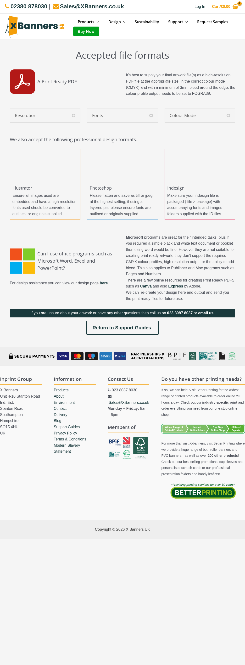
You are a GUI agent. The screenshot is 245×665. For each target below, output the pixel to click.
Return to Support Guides (122, 327)
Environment (64, 402)
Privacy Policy (66, 433)
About (59, 396)
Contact (60, 408)
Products (61, 390)
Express (175, 286)
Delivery (61, 414)
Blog (57, 421)
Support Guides (67, 427)
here (104, 283)
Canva (146, 286)
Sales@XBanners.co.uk (129, 402)
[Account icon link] (200, 7)
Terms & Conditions (70, 439)
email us (205, 313)
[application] (96, 22)
